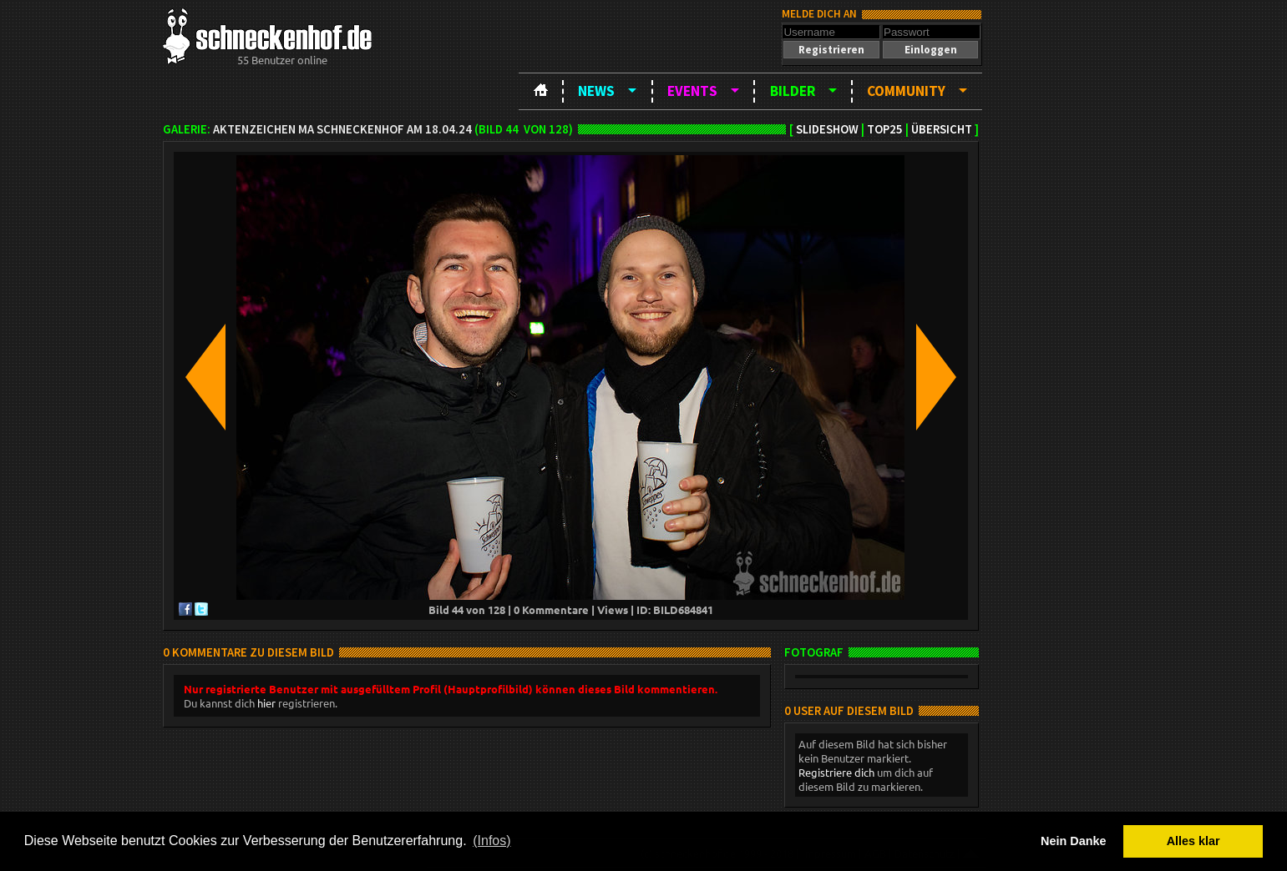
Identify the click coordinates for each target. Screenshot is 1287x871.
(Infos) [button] (491, 840)
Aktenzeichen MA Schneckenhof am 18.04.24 (342, 129)
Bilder (792, 91)
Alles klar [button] (1193, 841)
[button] (831, 49)
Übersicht (941, 129)
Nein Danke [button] (1073, 841)
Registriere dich (836, 772)
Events (692, 91)
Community (906, 91)
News (596, 91)
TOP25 (885, 129)
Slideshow (827, 129)
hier (266, 703)
